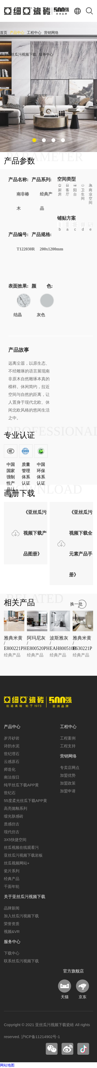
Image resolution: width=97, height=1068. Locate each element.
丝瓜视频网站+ (16, 863)
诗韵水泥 (11, 746)
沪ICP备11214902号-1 (40, 1036)
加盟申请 (68, 791)
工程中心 (34, 33)
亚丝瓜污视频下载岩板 (23, 855)
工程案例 (68, 738)
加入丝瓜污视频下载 (21, 916)
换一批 (76, 604)
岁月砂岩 (11, 738)
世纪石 (10, 793)
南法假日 (11, 777)
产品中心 (17, 33)
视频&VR (12, 931)
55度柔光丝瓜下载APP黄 (25, 800)
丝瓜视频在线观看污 (21, 847)
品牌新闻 (11, 908)
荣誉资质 (11, 923)
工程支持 (68, 746)
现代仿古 (11, 832)
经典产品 (11, 878)
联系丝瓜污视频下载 (21, 961)
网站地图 (7, 1065)
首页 (3, 33)
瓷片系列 (11, 871)
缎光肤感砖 (13, 816)
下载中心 (11, 953)
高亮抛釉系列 (15, 808)
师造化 (10, 769)
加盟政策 (68, 783)
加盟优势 (68, 775)
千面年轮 (11, 886)
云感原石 (11, 761)
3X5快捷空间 (15, 839)
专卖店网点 (69, 767)
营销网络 (51, 33)
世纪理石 (11, 753)
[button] (34, 140)
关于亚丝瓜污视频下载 (18, 54)
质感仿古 (11, 824)
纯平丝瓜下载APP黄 (21, 785)
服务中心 (46, 54)
